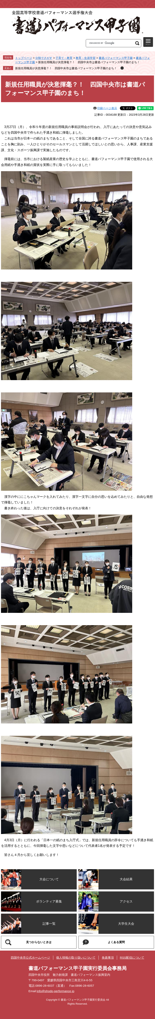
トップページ (23, 58)
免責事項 (108, 957)
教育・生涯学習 (85, 58)
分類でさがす (43, 58)
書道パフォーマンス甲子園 (116, 58)
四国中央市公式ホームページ (30, 957)
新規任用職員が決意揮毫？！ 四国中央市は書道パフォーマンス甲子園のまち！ (66, 68)
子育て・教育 (64, 58)
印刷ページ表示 (107, 108)
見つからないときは (38, 942)
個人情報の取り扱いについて (75, 957)
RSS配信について (132, 957)
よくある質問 (116, 942)
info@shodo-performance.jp (55, 991)
